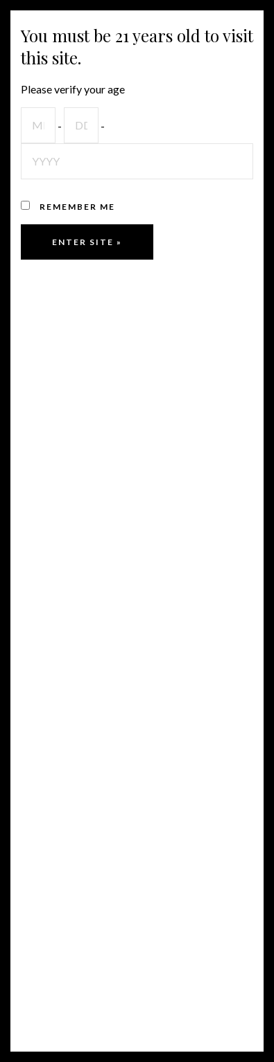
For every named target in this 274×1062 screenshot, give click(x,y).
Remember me (68, 206)
